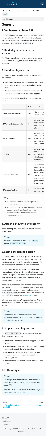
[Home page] (4, 10)
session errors (28, 295)
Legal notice (6, 421)
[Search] (42, 3)
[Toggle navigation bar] (3, 3)
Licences (5, 424)
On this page (8, 19)
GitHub (5, 418)
